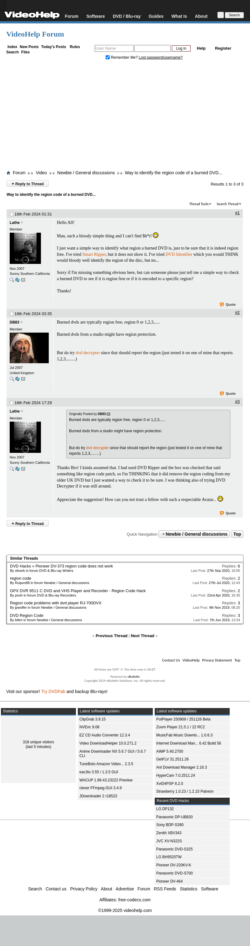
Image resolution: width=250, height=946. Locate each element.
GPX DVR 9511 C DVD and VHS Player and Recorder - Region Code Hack (78, 590)
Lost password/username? (161, 57)
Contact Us (171, 660)
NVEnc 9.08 (89, 727)
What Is (179, 16)
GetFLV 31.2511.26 (172, 759)
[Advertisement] (125, 116)
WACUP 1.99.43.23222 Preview (105, 780)
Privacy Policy (84, 888)
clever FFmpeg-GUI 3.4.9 (100, 788)
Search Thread (227, 204)
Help (201, 48)
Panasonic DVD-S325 (174, 849)
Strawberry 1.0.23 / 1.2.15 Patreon (184, 791)
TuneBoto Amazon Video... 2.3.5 (106, 764)
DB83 (14, 322)
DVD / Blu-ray (127, 16)
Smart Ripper (94, 254)
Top (237, 534)
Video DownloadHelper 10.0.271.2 (108, 743)
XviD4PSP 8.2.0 (169, 783)
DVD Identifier (178, 254)
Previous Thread (112, 635)
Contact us (56, 888)
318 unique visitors (38, 742)
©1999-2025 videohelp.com (125, 910)
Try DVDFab (53, 691)
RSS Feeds (165, 888)
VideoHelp (191, 660)
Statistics (189, 888)
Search (12, 52)
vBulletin (134, 677)
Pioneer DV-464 (169, 881)
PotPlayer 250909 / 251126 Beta (183, 719)
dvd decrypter (88, 352)
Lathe (15, 222)
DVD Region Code (26, 615)
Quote (228, 304)
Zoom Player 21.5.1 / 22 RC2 (180, 727)
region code (20, 578)
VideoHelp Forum (35, 34)
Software (95, 16)
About (201, 16)
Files (25, 52)
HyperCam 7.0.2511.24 (175, 775)
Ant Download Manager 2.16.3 (181, 767)
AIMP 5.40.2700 (169, 751)
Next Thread (142, 635)
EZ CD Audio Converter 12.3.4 (104, 735)
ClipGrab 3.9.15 (92, 719)
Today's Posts (53, 47)
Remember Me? (122, 57)
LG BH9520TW (169, 857)
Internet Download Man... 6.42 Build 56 (188, 743)
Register (223, 48)
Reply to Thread (28, 183)
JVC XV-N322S (169, 841)
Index (12, 47)
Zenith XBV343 (169, 833)
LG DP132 (165, 809)
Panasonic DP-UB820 (174, 817)
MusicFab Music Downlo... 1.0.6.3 (184, 735)
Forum (71, 16)
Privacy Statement (217, 660)
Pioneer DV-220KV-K (173, 865)
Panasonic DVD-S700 (174, 873)
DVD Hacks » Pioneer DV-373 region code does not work (61, 566)
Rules (75, 47)
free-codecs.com (134, 899)
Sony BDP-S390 (169, 825)
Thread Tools (199, 204)
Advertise (125, 888)
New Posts (29, 47)
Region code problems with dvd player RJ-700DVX (56, 603)
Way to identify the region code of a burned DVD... (173, 172)
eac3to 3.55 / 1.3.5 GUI (98, 772)
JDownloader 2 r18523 (98, 796)
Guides (156, 16)
